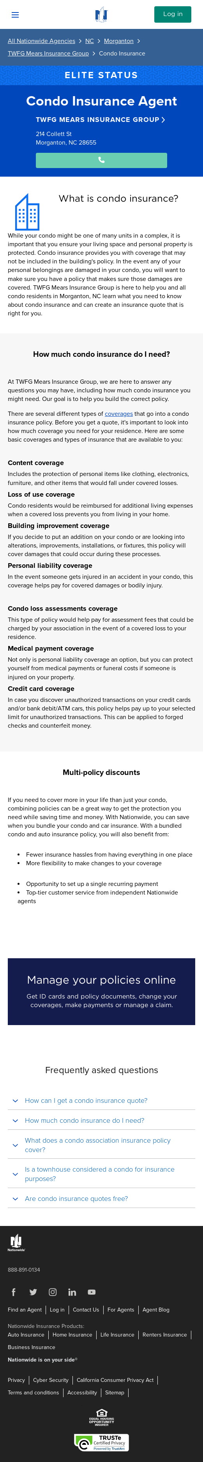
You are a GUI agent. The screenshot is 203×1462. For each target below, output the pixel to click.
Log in (173, 14)
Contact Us (86, 1309)
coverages (119, 414)
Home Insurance (72, 1334)
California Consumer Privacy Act (115, 1380)
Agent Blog (156, 1309)
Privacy (16, 1380)
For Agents (121, 1309)
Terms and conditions (33, 1392)
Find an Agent (25, 1309)
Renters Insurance (165, 1334)
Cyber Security (51, 1380)
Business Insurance (31, 1347)
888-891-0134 (24, 1270)
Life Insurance (117, 1334)
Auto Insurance (26, 1334)
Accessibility (82, 1392)
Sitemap (114, 1392)
